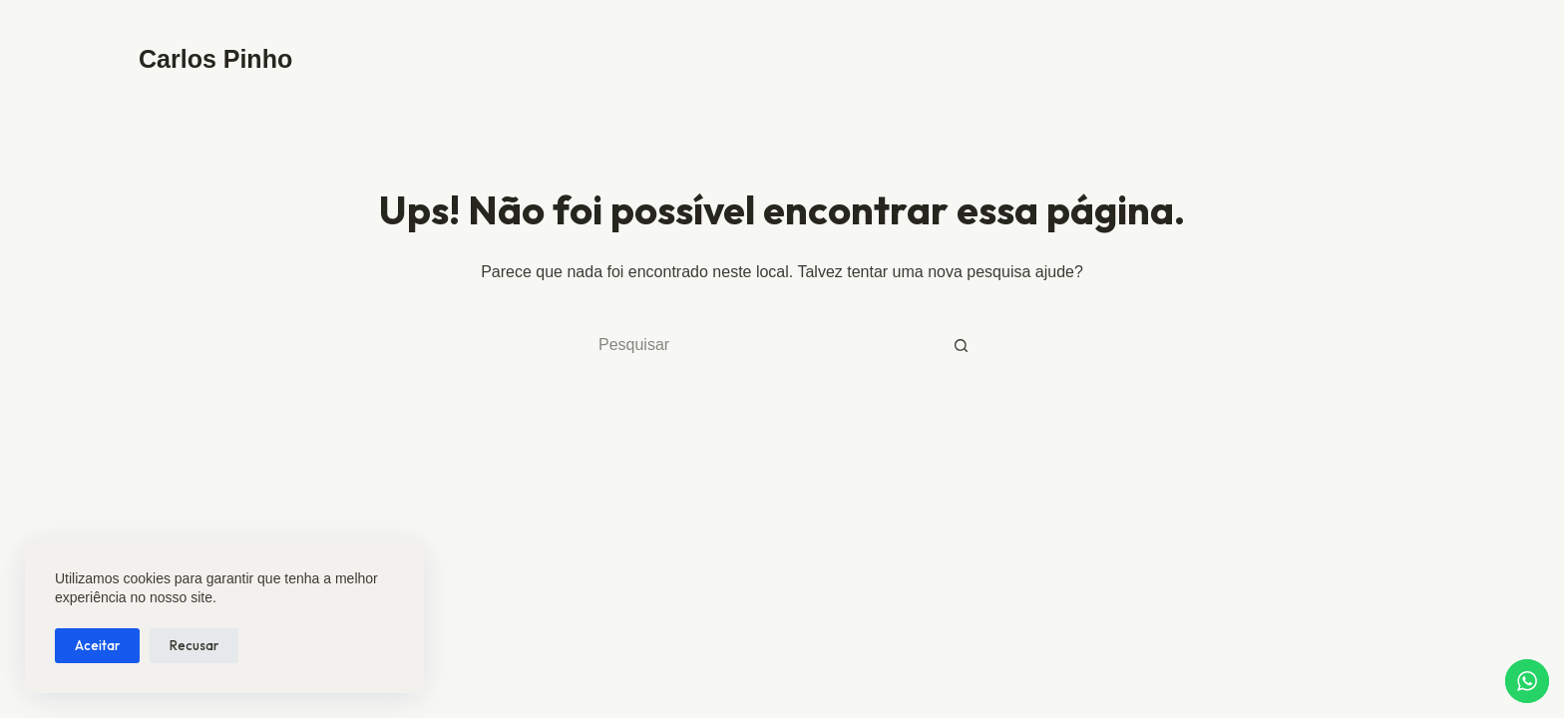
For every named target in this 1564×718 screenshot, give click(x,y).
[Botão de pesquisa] (961, 345)
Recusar (194, 645)
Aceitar (97, 645)
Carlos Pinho (215, 59)
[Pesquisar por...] (762, 345)
